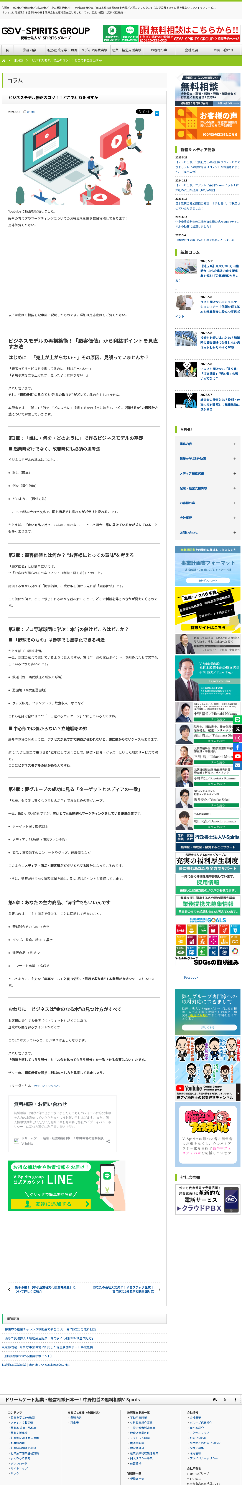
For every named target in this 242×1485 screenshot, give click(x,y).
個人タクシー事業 (141, 1457)
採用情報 (195, 1452)
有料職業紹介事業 (141, 1422)
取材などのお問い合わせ (205, 1442)
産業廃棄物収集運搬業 (144, 1452)
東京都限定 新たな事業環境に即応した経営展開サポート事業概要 (47, 1346)
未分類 (18, 60)
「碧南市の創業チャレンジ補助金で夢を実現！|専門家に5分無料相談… (50, 1328)
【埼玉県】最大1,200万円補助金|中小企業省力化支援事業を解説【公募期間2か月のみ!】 (207, 273)
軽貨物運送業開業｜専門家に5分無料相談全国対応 (36, 1364)
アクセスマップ (199, 1432)
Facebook (191, 977)
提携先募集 (197, 1447)
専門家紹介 (197, 1427)
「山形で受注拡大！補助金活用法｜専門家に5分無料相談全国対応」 (48, 1337)
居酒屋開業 (137, 1442)
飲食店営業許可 (140, 1432)
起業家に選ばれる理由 (25, 1437)
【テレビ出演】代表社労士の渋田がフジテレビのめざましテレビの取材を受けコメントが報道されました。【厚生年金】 (207, 167)
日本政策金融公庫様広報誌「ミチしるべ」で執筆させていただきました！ (207, 205)
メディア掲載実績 (192, 473)
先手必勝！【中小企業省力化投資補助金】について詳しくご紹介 (45, 1288)
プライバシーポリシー (204, 1457)
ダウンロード (19, 1463)
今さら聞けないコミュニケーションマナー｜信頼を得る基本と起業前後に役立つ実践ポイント (207, 309)
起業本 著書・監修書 (24, 1427)
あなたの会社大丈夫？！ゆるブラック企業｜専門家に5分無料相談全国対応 (123, 1288)
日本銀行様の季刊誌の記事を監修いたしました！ (206, 240)
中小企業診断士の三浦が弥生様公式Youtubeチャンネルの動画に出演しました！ (207, 224)
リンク (15, 1473)
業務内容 (186, 444)
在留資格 (135, 1463)
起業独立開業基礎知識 (25, 1452)
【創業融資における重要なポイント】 (27, 1355)
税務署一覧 (137, 1478)
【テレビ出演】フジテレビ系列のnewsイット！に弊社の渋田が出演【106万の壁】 (207, 187)
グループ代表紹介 (201, 1422)
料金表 (74, 1422)
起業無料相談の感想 (23, 1447)
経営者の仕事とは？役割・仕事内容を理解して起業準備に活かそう (220, 404)
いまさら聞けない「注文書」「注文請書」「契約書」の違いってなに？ (220, 374)
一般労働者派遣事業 (142, 1427)
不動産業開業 (138, 1417)
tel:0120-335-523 (46, 1085)
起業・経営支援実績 (193, 488)
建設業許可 (137, 1447)
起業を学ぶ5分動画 (193, 458)
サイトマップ (19, 1468)
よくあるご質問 (20, 1457)
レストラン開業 (140, 1437)
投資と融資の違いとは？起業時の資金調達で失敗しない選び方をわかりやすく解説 (220, 343)
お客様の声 (187, 503)
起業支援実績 (19, 1432)
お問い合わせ (189, 532)
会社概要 (186, 518)
